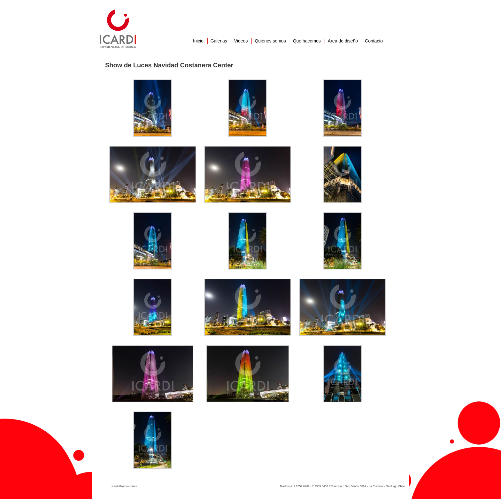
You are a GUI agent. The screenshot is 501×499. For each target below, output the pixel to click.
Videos (241, 40)
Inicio (198, 40)
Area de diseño (343, 40)
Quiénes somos (270, 40)
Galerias (219, 40)
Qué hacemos (307, 40)
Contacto (374, 40)
